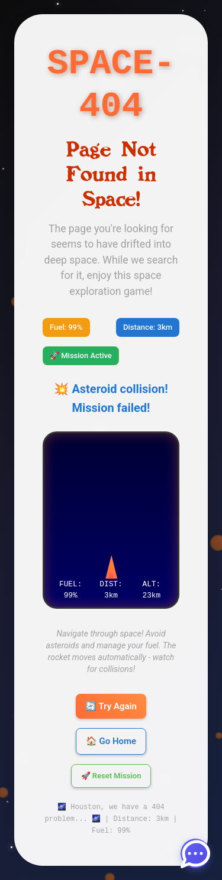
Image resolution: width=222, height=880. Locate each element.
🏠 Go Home (111, 741)
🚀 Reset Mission (111, 776)
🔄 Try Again (111, 706)
